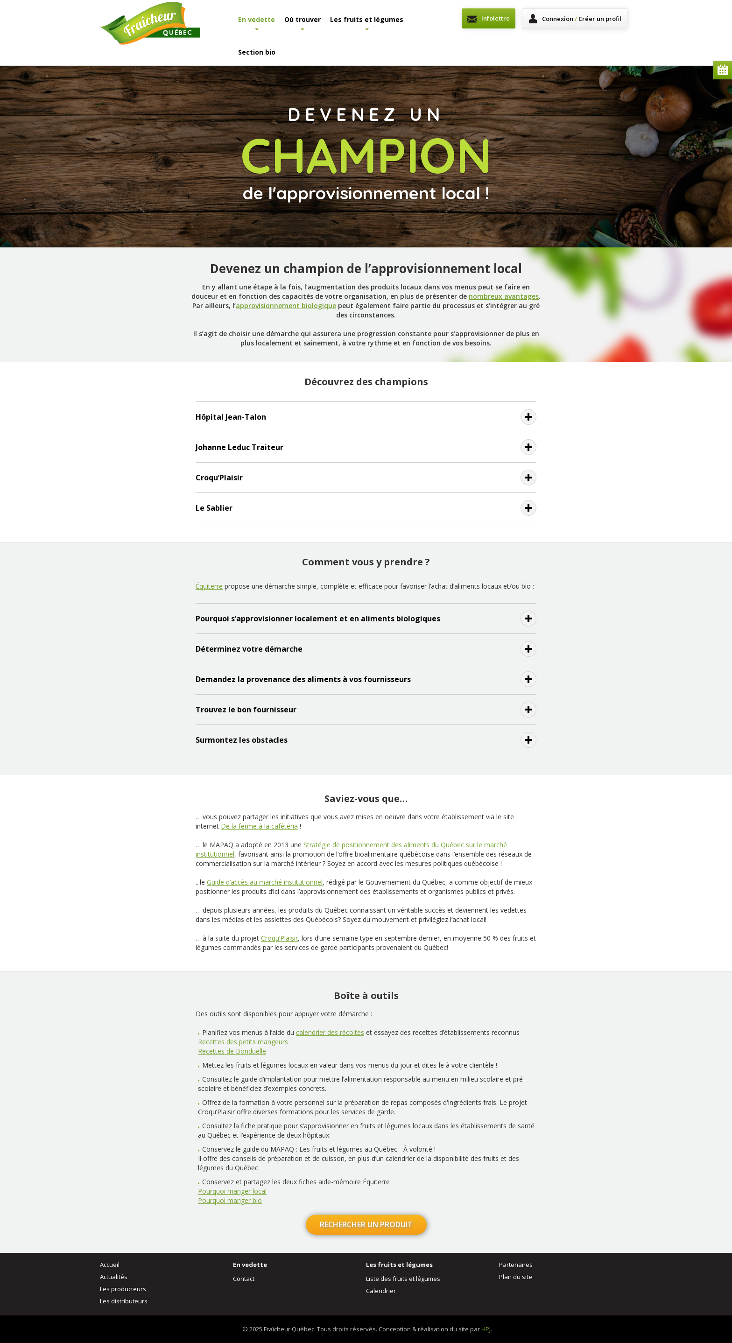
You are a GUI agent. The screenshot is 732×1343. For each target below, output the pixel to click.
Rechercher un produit (366, 1224)
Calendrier (722, 70)
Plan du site (515, 1277)
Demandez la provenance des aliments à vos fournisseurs (303, 679)
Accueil (110, 1264)
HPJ (486, 1329)
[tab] (366, 417)
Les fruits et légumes (366, 22)
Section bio (256, 52)
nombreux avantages (504, 296)
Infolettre (495, 18)
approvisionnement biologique (286, 305)
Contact (243, 1278)
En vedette (256, 22)
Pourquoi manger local (232, 1191)
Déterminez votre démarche (249, 649)
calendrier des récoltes (330, 1032)
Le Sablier (214, 508)
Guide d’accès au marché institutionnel (265, 882)
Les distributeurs (124, 1301)
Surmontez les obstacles (242, 740)
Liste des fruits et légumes (403, 1278)
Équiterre (209, 586)
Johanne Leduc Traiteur (239, 447)
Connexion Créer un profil (581, 18)
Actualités (113, 1277)
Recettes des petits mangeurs (243, 1041)
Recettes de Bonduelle (232, 1051)
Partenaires (516, 1264)
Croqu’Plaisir (219, 477)
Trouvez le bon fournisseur (246, 709)
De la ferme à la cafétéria (259, 826)
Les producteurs (123, 1289)
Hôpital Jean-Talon (231, 417)
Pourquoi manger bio (230, 1200)
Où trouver (302, 22)
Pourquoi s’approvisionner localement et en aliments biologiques (318, 618)
